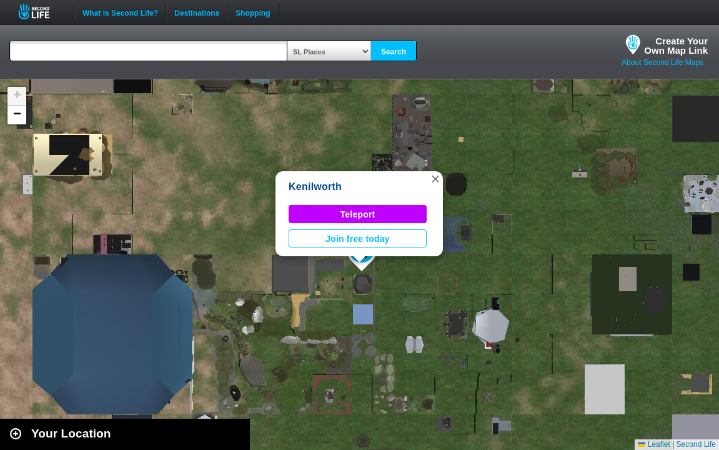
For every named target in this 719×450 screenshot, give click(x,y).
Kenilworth (315, 186)
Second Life (40, 11)
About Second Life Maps (662, 62)
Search (393, 52)
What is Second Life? (120, 12)
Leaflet (654, 444)
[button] (435, 178)
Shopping (253, 12)
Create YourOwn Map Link (676, 46)
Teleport (357, 214)
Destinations (196, 12)
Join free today (357, 239)
